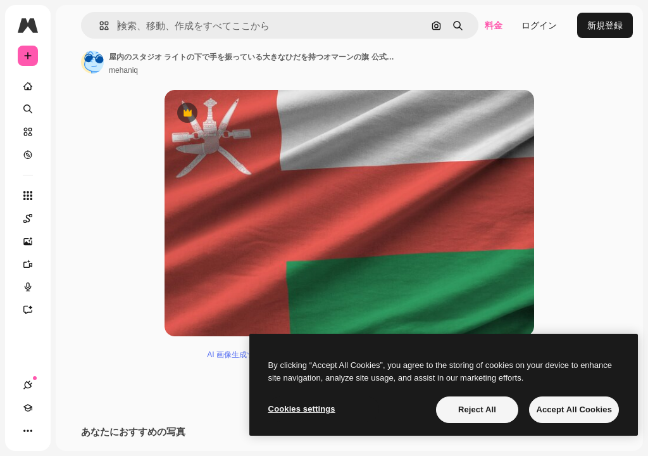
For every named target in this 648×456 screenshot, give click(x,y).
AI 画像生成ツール (238, 361)
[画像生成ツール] (34, 241)
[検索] (28, 109)
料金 (493, 25)
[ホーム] (28, 86)
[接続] (28, 385)
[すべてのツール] (28, 196)
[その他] (28, 431)
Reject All (477, 409)
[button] (99, 25)
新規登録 (605, 25)
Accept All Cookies (574, 409)
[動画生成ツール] (34, 264)
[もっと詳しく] (28, 154)
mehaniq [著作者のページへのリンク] (123, 70)
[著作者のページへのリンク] (92, 62)
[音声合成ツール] (34, 287)
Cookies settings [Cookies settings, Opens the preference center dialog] (301, 409)
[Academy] (28, 408)
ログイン (539, 25)
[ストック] (28, 132)
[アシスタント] (34, 310)
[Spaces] (34, 218)
